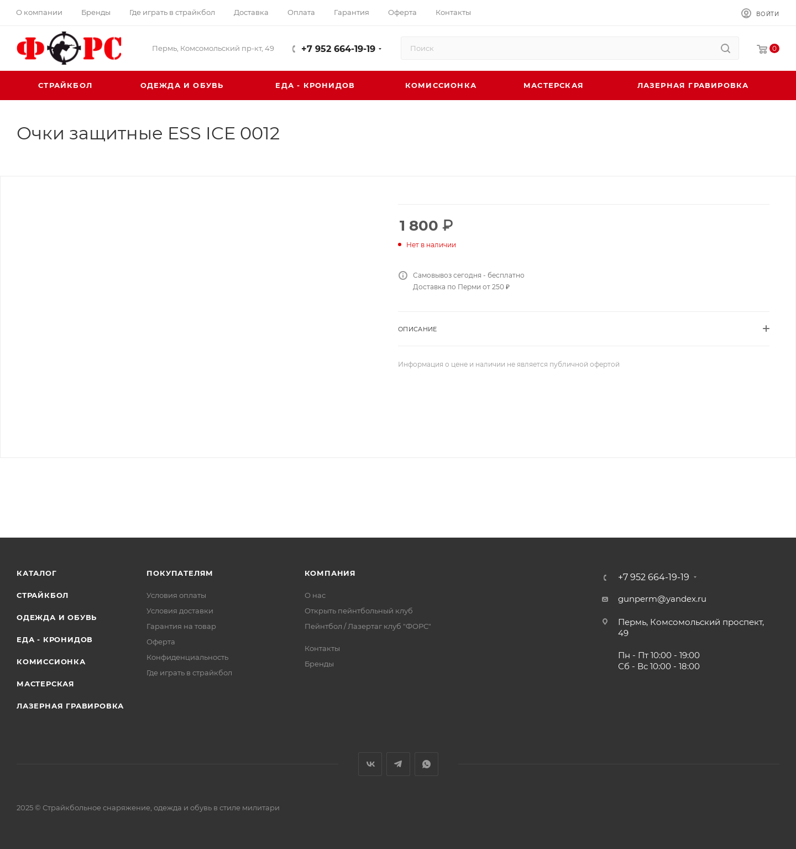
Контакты (322, 648)
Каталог (37, 573)
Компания (330, 573)
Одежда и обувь (57, 617)
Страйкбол (43, 595)
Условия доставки (179, 610)
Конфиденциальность (187, 657)
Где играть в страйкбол (189, 672)
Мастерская (46, 683)
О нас (315, 595)
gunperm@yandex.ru (662, 598)
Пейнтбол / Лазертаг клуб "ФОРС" (368, 626)
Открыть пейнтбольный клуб (359, 610)
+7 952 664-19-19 (338, 49)
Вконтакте (370, 764)
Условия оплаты (176, 595)
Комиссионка (51, 661)
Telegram (398, 764)
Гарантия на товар (181, 626)
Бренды (319, 663)
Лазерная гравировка (70, 705)
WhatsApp (426, 764)
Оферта (160, 641)
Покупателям (179, 573)
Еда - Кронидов (55, 639)
